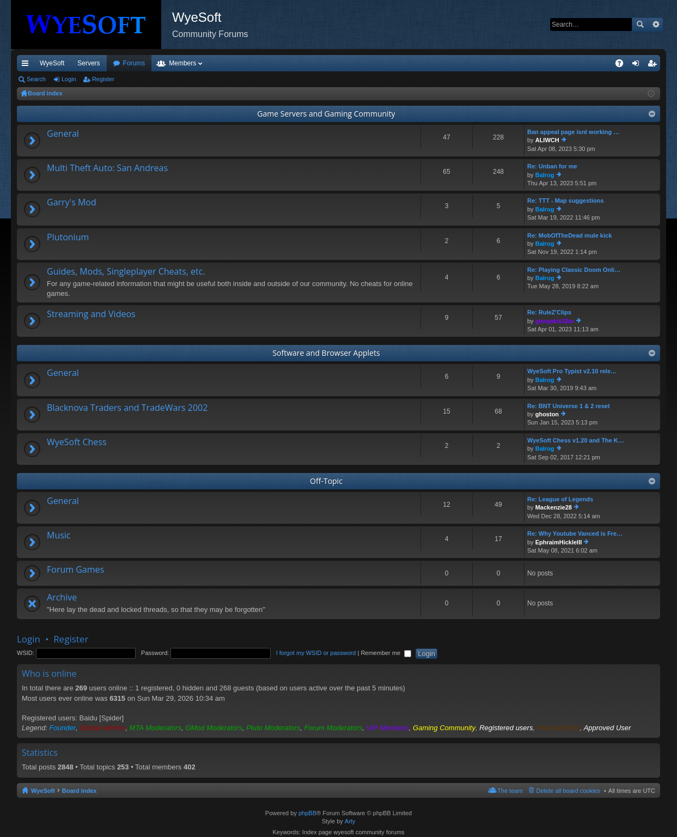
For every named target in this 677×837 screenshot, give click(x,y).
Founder (63, 728)
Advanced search (655, 24)
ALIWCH (547, 140)
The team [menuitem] (509, 790)
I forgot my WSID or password (316, 653)
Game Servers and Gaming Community (326, 113)
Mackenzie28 (553, 507)
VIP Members (388, 728)
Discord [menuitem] (148, 63)
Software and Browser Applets (326, 353)
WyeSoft (52, 63)
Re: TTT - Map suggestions (565, 200)
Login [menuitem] (638, 65)
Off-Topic (326, 481)
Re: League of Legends (560, 499)
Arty (350, 821)
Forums (193, 63)
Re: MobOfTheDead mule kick (569, 235)
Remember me (386, 653)
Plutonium (68, 237)
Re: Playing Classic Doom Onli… (573, 269)
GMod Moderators (213, 728)
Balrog (544, 175)
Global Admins (102, 728)
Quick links (27, 65)
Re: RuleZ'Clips (549, 312)
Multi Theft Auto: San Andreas (107, 168)
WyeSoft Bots (558, 728)
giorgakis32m (554, 321)
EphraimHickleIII (558, 542)
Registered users (506, 728)
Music (59, 535)
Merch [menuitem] (561, 63)
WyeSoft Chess (77, 442)
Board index (79, 790)
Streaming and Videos (91, 314)
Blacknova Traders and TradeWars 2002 (127, 408)
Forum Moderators (333, 728)
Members (241, 63)
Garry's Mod (71, 202)
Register (103, 79)
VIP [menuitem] (118, 63)
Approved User (607, 728)
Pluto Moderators (273, 728)
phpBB (307, 813)
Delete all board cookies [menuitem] (568, 790)
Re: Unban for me (552, 166)
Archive (62, 597)
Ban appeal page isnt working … (573, 132)
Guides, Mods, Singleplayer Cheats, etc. (126, 271)
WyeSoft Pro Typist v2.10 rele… (572, 371)
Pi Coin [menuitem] (594, 63)
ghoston (547, 414)
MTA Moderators (155, 728)
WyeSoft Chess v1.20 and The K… (575, 440)
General (63, 134)
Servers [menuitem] (88, 63)
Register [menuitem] (654, 65)
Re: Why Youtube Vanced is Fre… (575, 533)
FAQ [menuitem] (622, 65)
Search (640, 24)
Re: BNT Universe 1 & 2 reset (568, 406)
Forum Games (75, 570)
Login (69, 79)
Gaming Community (444, 728)
